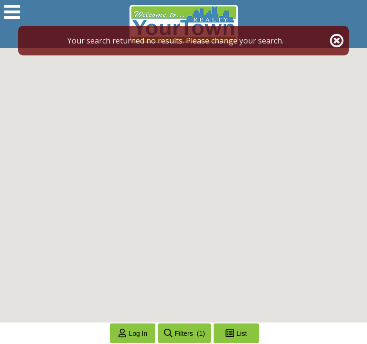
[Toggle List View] (236, 333)
